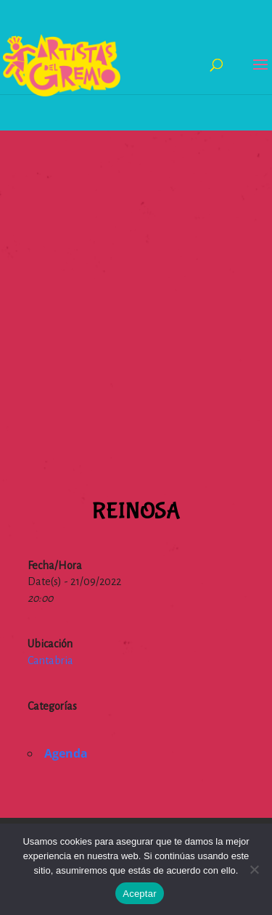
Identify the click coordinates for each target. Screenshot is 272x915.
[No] (254, 869)
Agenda (66, 753)
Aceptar (140, 893)
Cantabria (50, 660)
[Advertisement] (136, 266)
